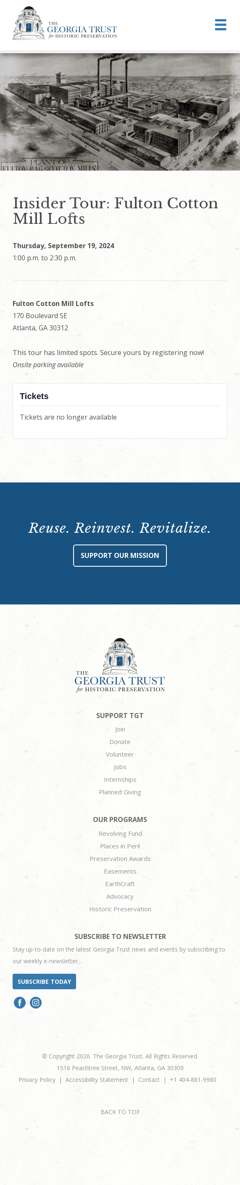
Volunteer (120, 754)
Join (120, 729)
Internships (120, 779)
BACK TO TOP (120, 1112)
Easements (120, 871)
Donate (120, 741)
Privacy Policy (36, 1080)
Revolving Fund (120, 833)
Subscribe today (44, 981)
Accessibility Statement (97, 1080)
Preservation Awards (120, 858)
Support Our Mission (120, 555)
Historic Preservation (120, 909)
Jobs (120, 766)
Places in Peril (120, 846)
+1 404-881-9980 (193, 1080)
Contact (149, 1080)
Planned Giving (120, 792)
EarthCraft (120, 883)
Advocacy (120, 896)
